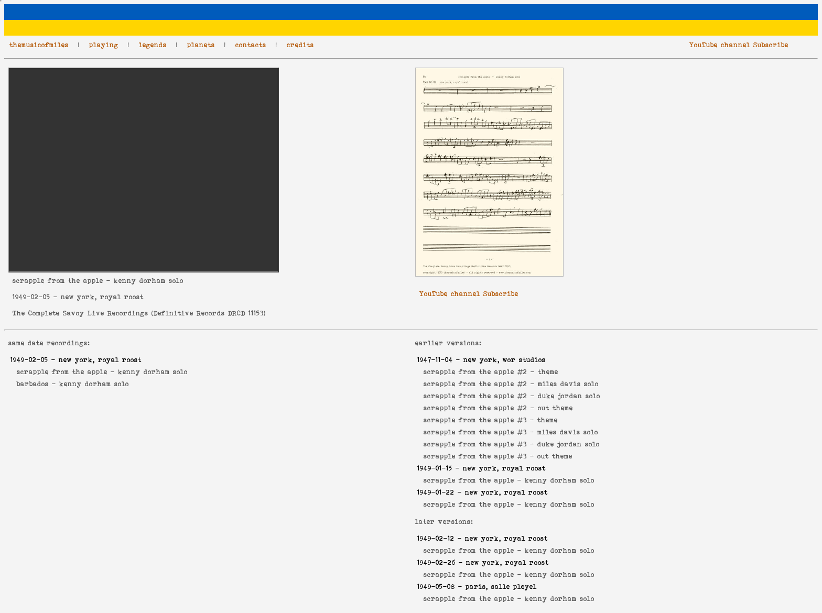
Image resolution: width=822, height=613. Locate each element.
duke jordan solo (569, 396)
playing (103, 45)
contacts (250, 45)
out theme (555, 408)
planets (201, 45)
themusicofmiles (39, 45)
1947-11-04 (435, 360)
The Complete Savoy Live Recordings (80, 313)
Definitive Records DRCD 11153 (209, 313)
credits (300, 45)
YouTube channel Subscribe (738, 45)
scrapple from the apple (58, 280)
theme (548, 372)
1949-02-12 (436, 538)
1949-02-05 (31, 297)
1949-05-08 (436, 586)
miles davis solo (568, 384)
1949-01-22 (436, 492)
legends (153, 45)
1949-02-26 (436, 562)
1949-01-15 (434, 468)
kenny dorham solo (153, 372)
